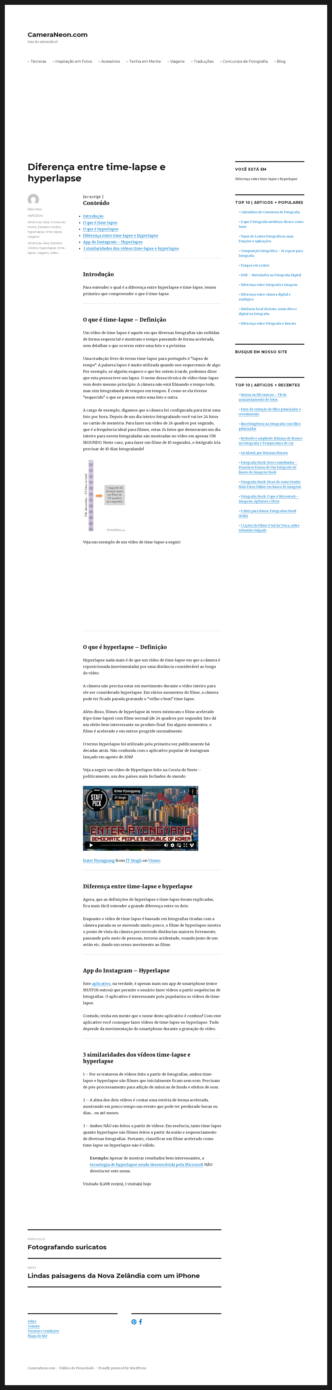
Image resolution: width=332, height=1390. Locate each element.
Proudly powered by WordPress (122, 1368)
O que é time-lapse (100, 222)
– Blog (280, 61)
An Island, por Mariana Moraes (264, 453)
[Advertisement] (166, 127)
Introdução (93, 216)
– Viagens (175, 61)
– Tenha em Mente (143, 61)
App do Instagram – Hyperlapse (113, 242)
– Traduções (202, 61)
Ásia (46, 222)
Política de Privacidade (76, 1368)
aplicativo (101, 983)
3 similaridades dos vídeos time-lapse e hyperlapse (131, 248)
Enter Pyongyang (99, 860)
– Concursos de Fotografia (244, 61)
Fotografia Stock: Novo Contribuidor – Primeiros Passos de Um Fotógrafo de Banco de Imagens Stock (268, 467)
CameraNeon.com (58, 35)
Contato (34, 1326)
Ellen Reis (35, 209)
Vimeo (154, 860)
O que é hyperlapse (101, 229)
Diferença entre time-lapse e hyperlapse (120, 235)
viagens (33, 236)
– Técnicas (37, 61)
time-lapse (54, 232)
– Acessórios (109, 61)
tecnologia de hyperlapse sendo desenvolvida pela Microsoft (146, 1164)
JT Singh (134, 860)
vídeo (54, 253)
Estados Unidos (49, 227)
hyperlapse (36, 232)
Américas (35, 222)
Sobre (32, 1321)
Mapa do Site (37, 1336)
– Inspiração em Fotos (72, 61)
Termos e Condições (43, 1331)
